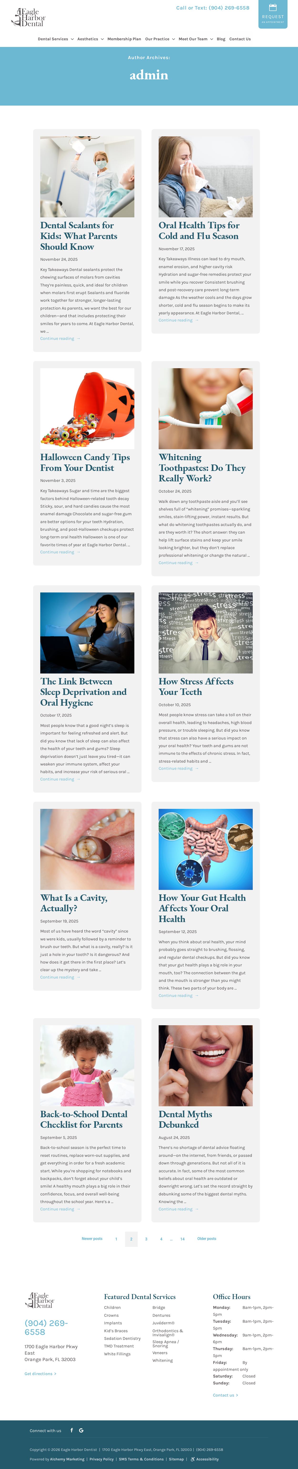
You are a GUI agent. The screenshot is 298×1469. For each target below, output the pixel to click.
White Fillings (117, 1354)
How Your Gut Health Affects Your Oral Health (202, 908)
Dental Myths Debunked (185, 1119)
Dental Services (53, 38)
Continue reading (60, 338)
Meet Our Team (193, 38)
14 (182, 1239)
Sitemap (176, 1459)
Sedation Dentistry (122, 1338)
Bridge (158, 1307)
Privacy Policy (102, 1459)
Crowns (111, 1315)
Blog (221, 38)
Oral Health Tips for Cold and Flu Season (199, 230)
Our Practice (157, 38)
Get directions (38, 1373)
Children (112, 1307)
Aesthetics (87, 38)
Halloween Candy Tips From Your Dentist (85, 462)
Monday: (221, 1307)
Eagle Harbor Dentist (79, 1449)
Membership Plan (124, 38)
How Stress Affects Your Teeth (196, 686)
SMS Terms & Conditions (141, 1459)
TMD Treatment (119, 1346)
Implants (113, 1323)
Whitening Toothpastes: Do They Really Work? (202, 467)
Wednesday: (225, 1335)
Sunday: (221, 1383)
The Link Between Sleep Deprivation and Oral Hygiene (83, 692)
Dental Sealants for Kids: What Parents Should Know (78, 235)
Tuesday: (222, 1321)
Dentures (161, 1315)
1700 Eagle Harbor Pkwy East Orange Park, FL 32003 (51, 1353)
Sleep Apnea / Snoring (165, 1343)
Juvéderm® (163, 1323)
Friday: (220, 1362)
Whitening (162, 1360)
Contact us (223, 1395)
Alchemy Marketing (67, 1459)
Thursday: (223, 1348)
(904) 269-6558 (229, 8)
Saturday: (223, 1376)
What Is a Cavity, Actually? (73, 902)
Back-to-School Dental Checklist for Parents (83, 1119)
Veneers (159, 1352)
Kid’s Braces (116, 1330)
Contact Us (240, 38)
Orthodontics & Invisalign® (167, 1332)
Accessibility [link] (204, 1459)
